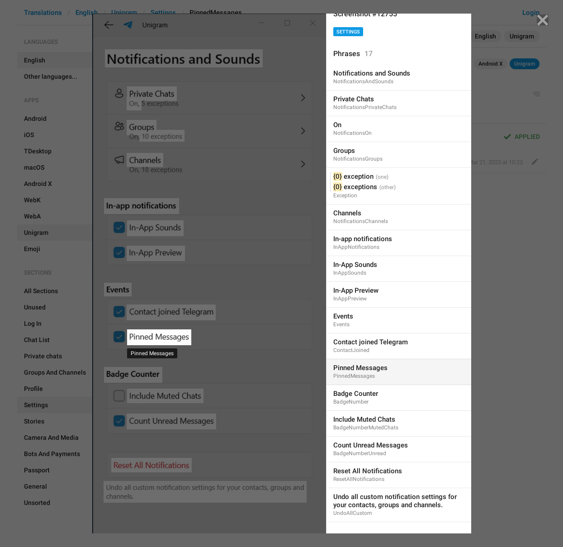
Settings (348, 32)
